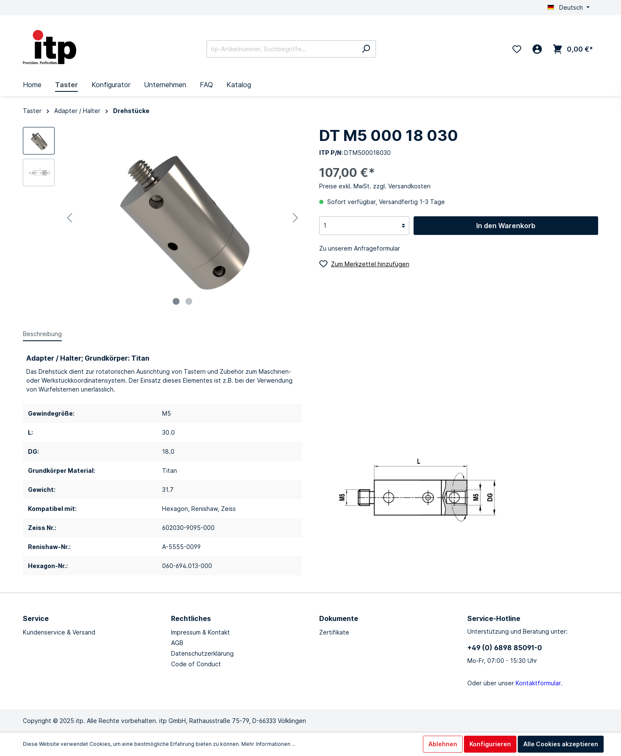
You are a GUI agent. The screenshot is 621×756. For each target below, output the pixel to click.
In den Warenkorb (505, 225)
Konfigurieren (490, 744)
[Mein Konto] (537, 49)
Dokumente (338, 618)
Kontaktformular (538, 683)
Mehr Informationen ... (268, 744)
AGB (177, 642)
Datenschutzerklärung (202, 653)
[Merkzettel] (517, 49)
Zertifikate (334, 632)
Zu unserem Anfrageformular (359, 248)
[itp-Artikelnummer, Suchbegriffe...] (281, 49)
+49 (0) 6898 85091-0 (504, 647)
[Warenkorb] (573, 49)
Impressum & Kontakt (200, 632)
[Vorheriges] (69, 218)
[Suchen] (366, 49)
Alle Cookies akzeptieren (560, 744)
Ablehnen (442, 744)
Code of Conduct (196, 664)
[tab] (42, 333)
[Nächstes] (295, 218)
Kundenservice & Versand (59, 632)
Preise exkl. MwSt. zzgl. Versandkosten (375, 186)
